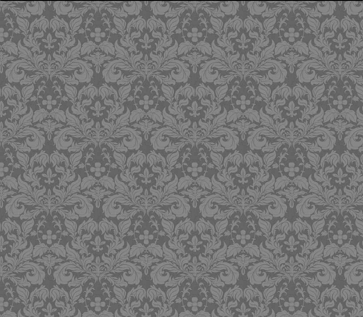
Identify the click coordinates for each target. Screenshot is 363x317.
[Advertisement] (165, 147)
